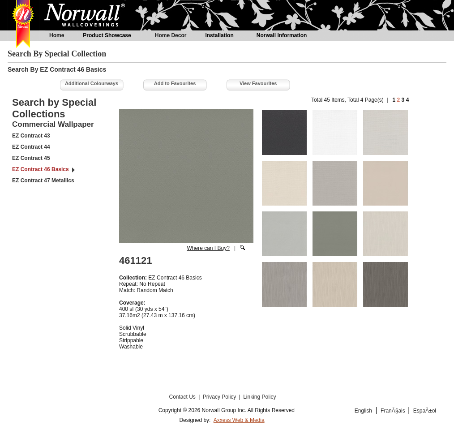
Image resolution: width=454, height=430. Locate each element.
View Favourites (258, 83)
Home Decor (171, 35)
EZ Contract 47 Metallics (43, 180)
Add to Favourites (175, 83)
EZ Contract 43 (31, 136)
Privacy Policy (220, 397)
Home (56, 35)
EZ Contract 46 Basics (40, 169)
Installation (219, 35)
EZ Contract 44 (31, 147)
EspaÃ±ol (424, 411)
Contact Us (183, 397)
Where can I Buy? (208, 248)
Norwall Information (282, 35)
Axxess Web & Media (239, 420)
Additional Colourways (91, 83)
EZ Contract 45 (31, 158)
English (363, 411)
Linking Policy (259, 397)
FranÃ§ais (394, 411)
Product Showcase (107, 35)
